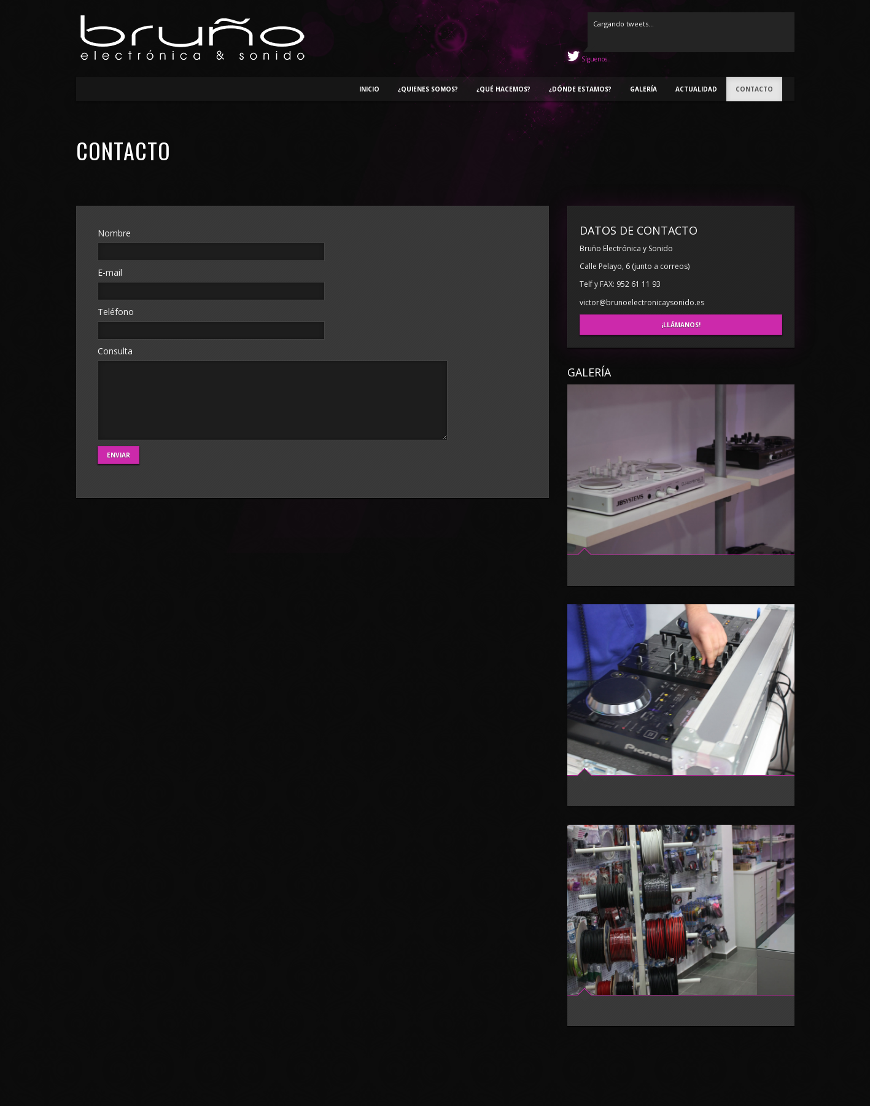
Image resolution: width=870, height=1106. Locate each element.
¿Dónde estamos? (580, 89)
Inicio (369, 89)
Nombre (114, 233)
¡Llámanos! (681, 325)
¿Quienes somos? (428, 89)
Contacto (754, 89)
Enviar (118, 455)
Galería (643, 89)
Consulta (115, 351)
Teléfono (116, 311)
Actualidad (696, 89)
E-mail (110, 272)
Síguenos (593, 59)
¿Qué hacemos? (503, 89)
